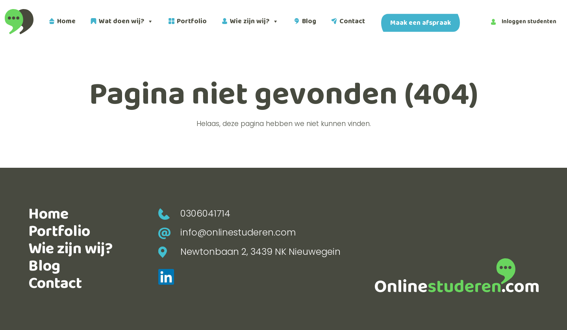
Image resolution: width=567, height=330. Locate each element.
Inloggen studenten (523, 21)
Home (66, 21)
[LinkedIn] (166, 276)
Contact (352, 21)
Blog (309, 21)
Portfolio (192, 21)
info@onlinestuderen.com (227, 232)
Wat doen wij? (126, 22)
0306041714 (194, 213)
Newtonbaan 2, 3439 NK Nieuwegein (249, 252)
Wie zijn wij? (254, 22)
